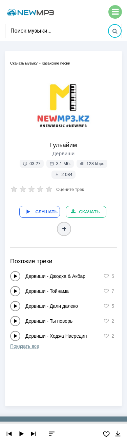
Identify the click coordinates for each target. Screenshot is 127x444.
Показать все (24, 346)
